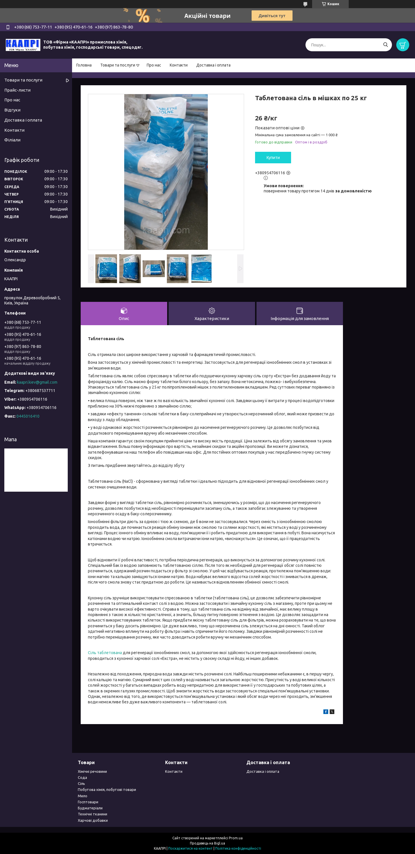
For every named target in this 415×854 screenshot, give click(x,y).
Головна (84, 65)
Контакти (179, 65)
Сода (82, 777)
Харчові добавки (93, 820)
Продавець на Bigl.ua (207, 843)
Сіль (81, 783)
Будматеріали (90, 808)
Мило (82, 796)
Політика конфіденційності (238, 848)
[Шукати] (385, 44)
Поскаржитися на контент (190, 848)
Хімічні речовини (92, 771)
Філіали (12, 139)
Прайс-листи (17, 90)
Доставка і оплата (213, 65)
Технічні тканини (92, 814)
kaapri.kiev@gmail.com (37, 382)
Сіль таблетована (105, 652)
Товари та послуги (117, 65)
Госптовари (88, 802)
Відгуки (12, 109)
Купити (273, 157)
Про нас (154, 65)
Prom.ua (236, 838)
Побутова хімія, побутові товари (107, 789)
